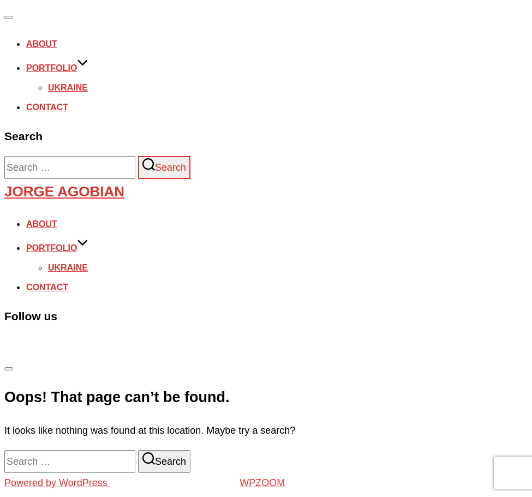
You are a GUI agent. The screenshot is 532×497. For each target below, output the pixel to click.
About (41, 44)
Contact (47, 107)
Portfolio (57, 68)
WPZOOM (262, 482)
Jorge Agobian (64, 191)
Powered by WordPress (57, 482)
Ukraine (68, 87)
